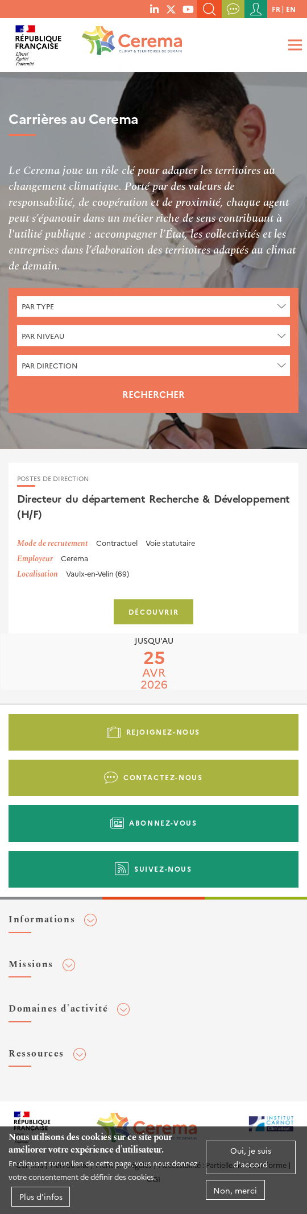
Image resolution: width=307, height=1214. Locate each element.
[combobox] (153, 306)
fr (276, 9)
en (291, 9)
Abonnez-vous (163, 822)
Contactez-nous (162, 777)
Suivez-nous (163, 868)
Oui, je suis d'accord (250, 1157)
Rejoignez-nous (163, 731)
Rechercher (153, 394)
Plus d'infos (41, 1196)
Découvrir (153, 611)
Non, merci (235, 1190)
